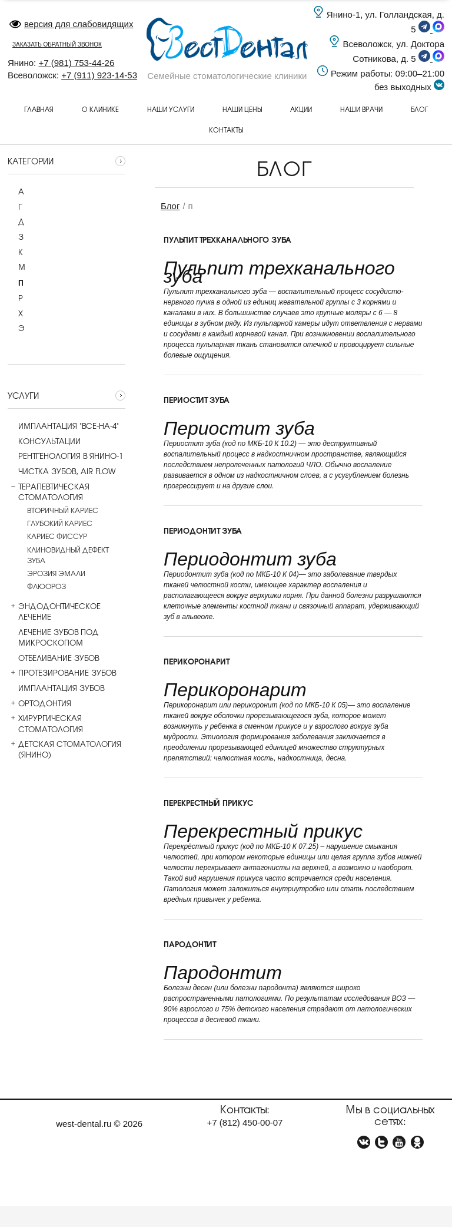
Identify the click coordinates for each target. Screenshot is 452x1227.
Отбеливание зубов (53, 658)
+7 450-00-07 (245, 1122)
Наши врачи (361, 109)
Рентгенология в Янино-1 (65, 456)
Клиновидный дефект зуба (68, 554)
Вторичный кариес (62, 510)
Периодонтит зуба (203, 530)
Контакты (226, 129)
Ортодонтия (39, 703)
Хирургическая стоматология (45, 723)
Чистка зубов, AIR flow (61, 471)
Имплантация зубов (56, 688)
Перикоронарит (196, 661)
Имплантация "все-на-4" (63, 426)
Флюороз (46, 586)
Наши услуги (170, 109)
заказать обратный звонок (57, 44)
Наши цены (242, 109)
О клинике (100, 109)
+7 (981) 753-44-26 (76, 63)
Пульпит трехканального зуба (227, 239)
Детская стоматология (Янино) (64, 749)
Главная (39, 109)
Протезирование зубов (62, 672)
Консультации (44, 441)
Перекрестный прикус (208, 802)
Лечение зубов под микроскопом (53, 637)
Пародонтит (189, 944)
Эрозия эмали (56, 573)
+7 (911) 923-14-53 (99, 75)
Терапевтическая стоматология (48, 491)
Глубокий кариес (59, 523)
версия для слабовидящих (71, 24)
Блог (419, 109)
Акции (301, 109)
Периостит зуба (197, 399)
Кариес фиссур (57, 536)
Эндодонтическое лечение (54, 611)
